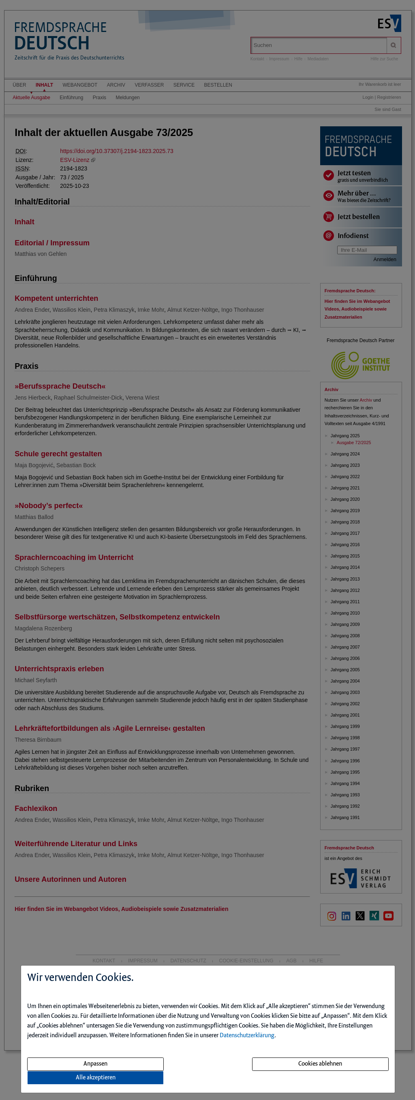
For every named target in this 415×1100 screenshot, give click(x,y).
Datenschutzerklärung (247, 1035)
